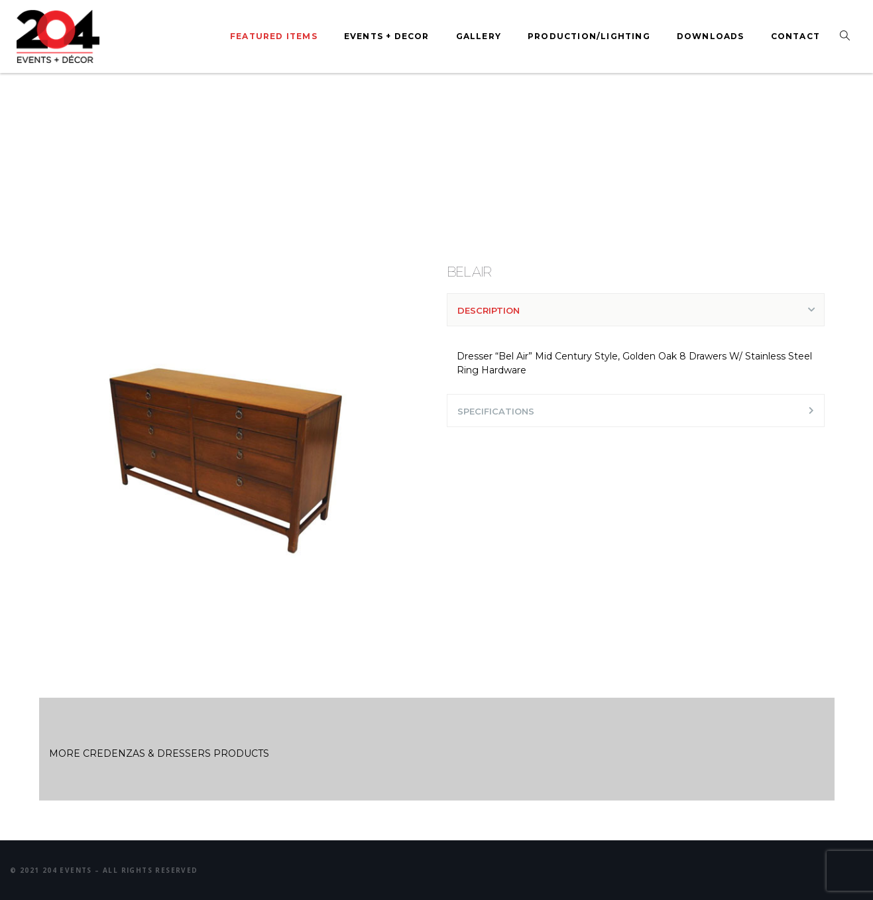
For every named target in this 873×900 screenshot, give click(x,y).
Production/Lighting (589, 36)
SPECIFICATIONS (495, 411)
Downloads (710, 36)
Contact (795, 36)
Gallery (478, 36)
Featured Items (274, 36)
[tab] (636, 309)
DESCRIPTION (488, 310)
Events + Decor (387, 36)
